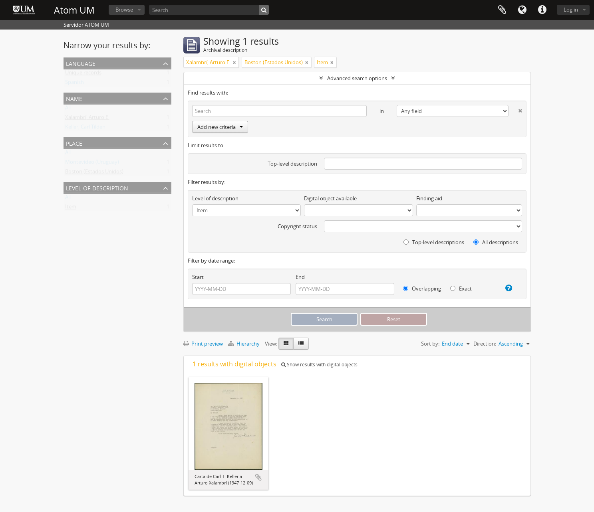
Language (522, 10)
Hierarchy (244, 343)
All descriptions (495, 242)
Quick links (542, 10)
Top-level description (292, 163)
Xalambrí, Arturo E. (87, 119)
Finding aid (429, 198)
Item (70, 208)
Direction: (484, 343)
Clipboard (502, 10)
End (300, 277)
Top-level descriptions (433, 242)
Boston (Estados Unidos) (94, 173)
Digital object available (330, 198)
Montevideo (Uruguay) (92, 163)
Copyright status (297, 226)
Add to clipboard (258, 477)
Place (74, 142)
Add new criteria (220, 126)
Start (198, 277)
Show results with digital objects (319, 364)
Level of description (97, 187)
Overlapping (422, 288)
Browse (124, 9)
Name (74, 98)
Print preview (203, 343)
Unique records (83, 74)
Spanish (74, 83)
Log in (571, 9)
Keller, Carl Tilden (85, 128)
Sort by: (430, 343)
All (68, 109)
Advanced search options (357, 78)
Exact (461, 288)
